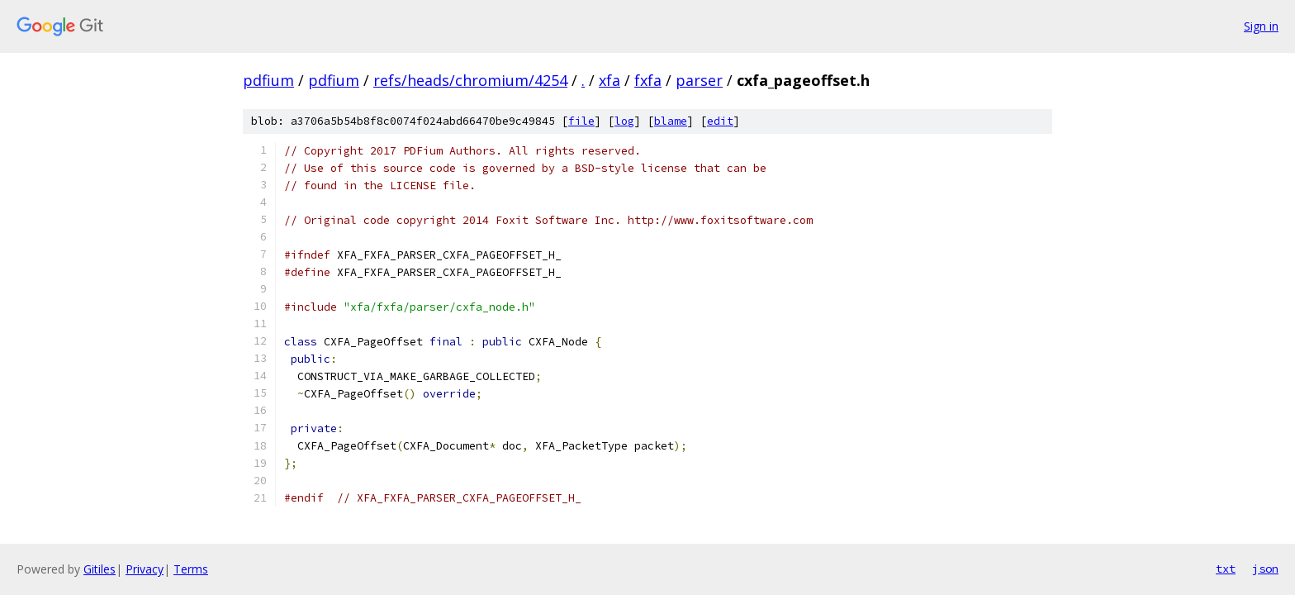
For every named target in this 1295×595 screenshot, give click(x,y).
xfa (609, 80)
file (581, 121)
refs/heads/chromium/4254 (470, 80)
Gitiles (99, 569)
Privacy (145, 569)
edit (720, 121)
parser (699, 80)
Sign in (1261, 26)
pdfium (268, 80)
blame (670, 121)
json (1265, 568)
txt (1226, 568)
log (624, 121)
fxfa (648, 80)
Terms (190, 569)
